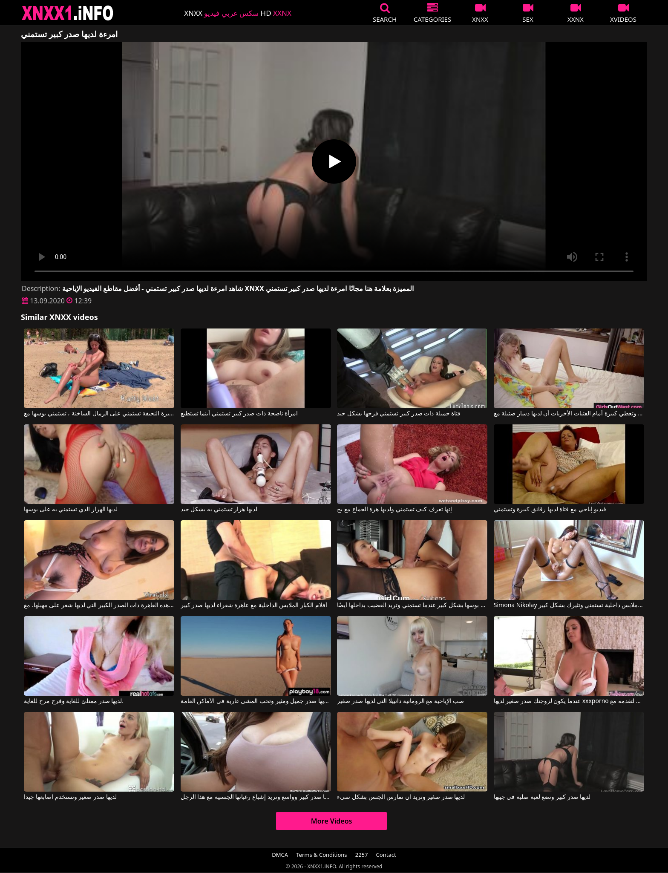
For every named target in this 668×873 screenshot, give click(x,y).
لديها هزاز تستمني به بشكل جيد (219, 509)
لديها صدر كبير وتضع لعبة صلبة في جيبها (542, 797)
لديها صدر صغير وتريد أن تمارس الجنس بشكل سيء (401, 797)
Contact (386, 855)
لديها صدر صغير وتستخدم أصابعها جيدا (70, 797)
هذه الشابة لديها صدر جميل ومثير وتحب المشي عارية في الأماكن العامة (256, 701)
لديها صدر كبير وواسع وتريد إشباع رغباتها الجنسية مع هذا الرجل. (256, 797)
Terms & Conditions (321, 855)
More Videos (331, 821)
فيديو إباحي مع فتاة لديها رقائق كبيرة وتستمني (550, 509)
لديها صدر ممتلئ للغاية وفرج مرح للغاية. (74, 701)
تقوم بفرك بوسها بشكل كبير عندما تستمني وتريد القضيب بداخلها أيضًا (412, 605)
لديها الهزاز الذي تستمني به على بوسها (71, 509)
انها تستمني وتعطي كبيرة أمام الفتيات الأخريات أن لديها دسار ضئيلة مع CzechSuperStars (569, 413)
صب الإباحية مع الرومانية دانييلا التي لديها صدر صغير (400, 701)
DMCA (280, 855)
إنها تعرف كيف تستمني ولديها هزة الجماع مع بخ (394, 509)
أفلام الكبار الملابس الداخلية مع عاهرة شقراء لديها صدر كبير (254, 605)
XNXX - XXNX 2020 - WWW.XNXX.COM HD (68, 13)
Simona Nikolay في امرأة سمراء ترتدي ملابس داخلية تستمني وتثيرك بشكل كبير (569, 605)
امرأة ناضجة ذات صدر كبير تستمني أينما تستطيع (239, 413)
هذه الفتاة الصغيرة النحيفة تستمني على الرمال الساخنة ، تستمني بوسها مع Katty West (99, 413)
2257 (361, 855)
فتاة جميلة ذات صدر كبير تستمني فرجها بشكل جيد (399, 413)
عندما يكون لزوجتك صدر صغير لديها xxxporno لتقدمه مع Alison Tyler (569, 701)
